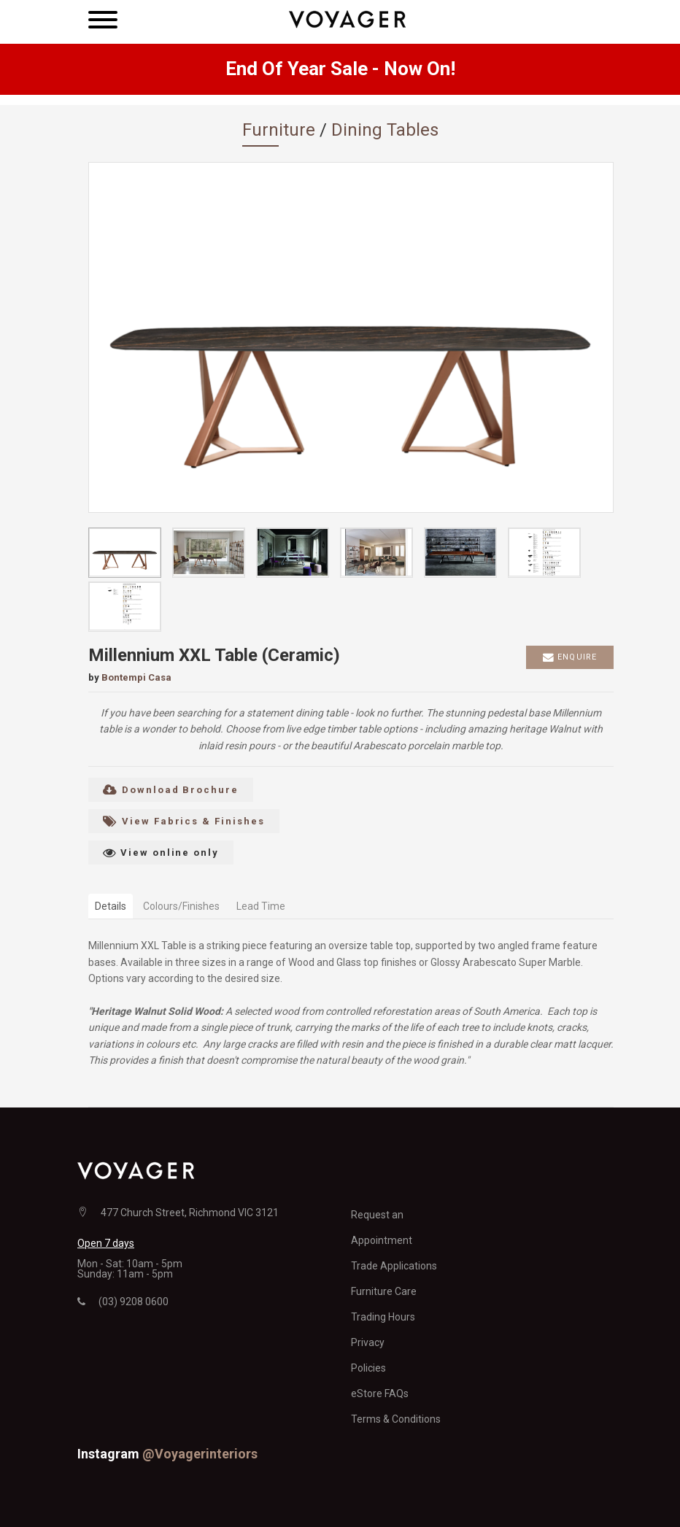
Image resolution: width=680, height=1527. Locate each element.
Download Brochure (171, 789)
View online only (161, 852)
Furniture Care (384, 1291)
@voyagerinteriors (200, 1453)
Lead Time (260, 906)
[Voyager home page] (347, 17)
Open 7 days (105, 1243)
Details (110, 906)
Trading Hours (383, 1317)
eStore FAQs (380, 1393)
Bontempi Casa (136, 677)
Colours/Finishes (181, 906)
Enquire (570, 657)
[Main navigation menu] (102, 22)
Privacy (368, 1342)
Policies (368, 1368)
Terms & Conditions (396, 1419)
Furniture (278, 130)
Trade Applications (394, 1266)
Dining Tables (384, 130)
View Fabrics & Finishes (184, 821)
